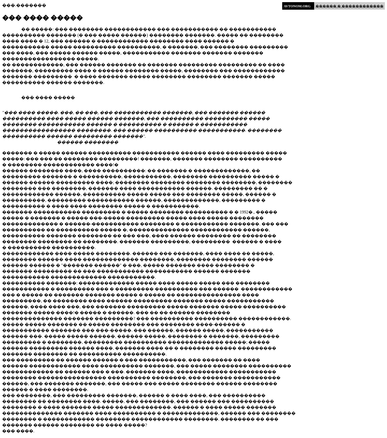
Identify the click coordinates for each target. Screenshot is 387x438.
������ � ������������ (350, 6)
